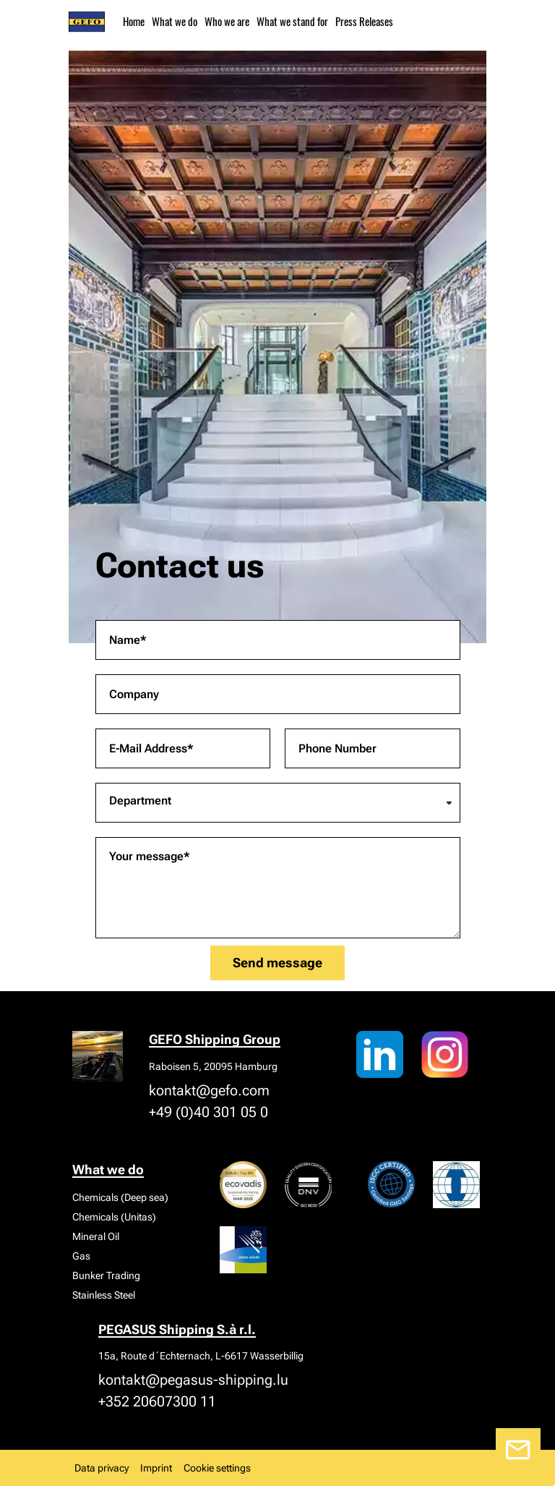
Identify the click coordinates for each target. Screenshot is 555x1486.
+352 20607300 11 (157, 1401)
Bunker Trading (106, 1275)
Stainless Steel (103, 1295)
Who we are (227, 21)
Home (134, 21)
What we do (174, 21)
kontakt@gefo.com (209, 1090)
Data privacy (101, 1468)
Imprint (156, 1468)
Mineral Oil (95, 1236)
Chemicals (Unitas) (114, 1217)
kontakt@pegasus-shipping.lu (193, 1379)
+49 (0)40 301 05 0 (208, 1112)
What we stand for (292, 21)
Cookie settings (217, 1468)
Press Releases (364, 21)
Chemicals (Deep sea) (120, 1197)
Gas (81, 1256)
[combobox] (277, 803)
